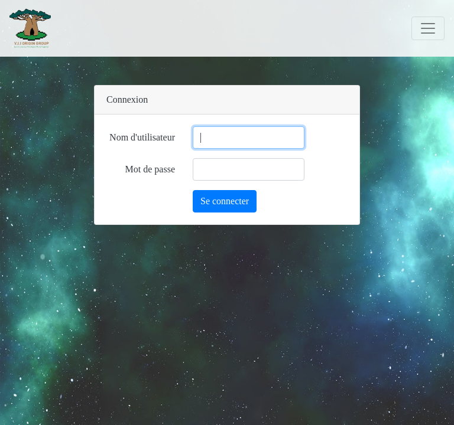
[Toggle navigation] (428, 28)
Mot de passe (150, 169)
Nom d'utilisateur (142, 137)
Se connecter (224, 201)
